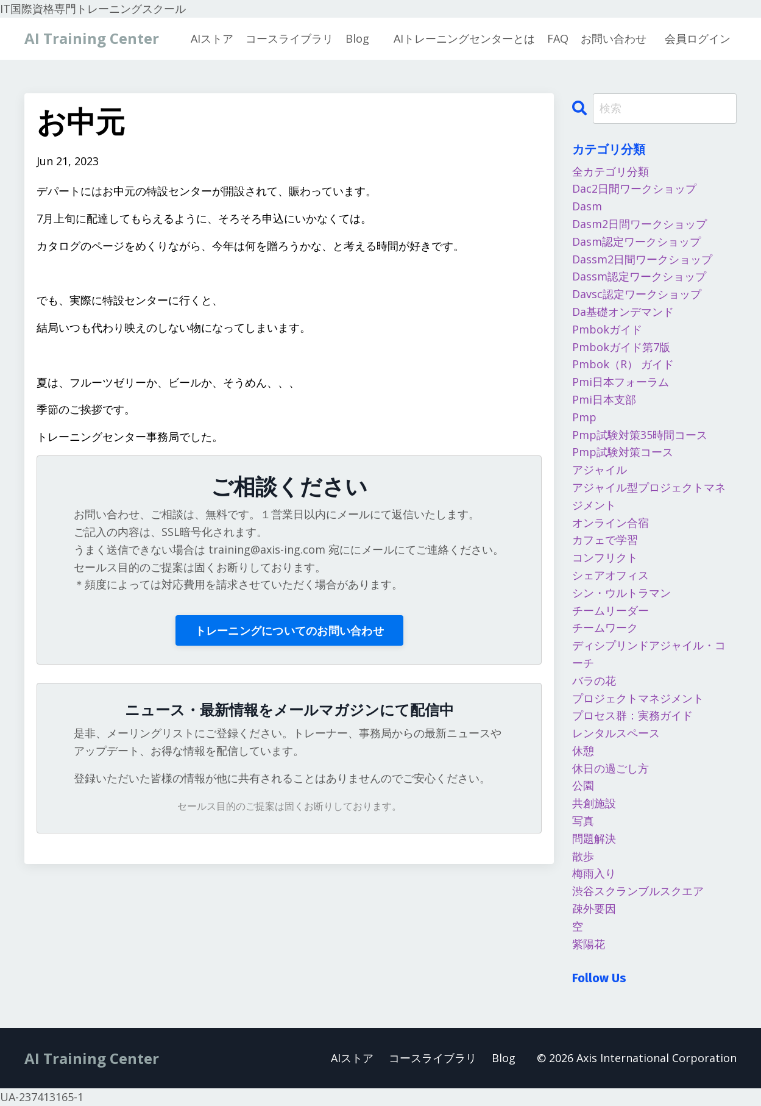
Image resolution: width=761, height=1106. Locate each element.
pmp (584, 417)
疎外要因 (594, 908)
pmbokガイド (607, 329)
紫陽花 (588, 944)
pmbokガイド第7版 (621, 347)
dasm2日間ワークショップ (639, 223)
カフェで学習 (605, 539)
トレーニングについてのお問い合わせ (289, 630)
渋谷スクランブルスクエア (638, 890)
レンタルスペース (616, 733)
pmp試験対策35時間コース (639, 434)
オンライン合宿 (610, 522)
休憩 (583, 750)
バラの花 (594, 680)
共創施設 (594, 803)
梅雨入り (594, 873)
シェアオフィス (610, 575)
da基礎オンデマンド (623, 311)
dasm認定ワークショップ (636, 241)
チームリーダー (610, 610)
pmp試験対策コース (622, 451)
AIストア (212, 38)
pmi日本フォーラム (620, 381)
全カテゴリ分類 (610, 171)
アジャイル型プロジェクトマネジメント (649, 496)
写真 (583, 820)
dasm (587, 206)
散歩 (583, 856)
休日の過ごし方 (610, 768)
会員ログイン (698, 38)
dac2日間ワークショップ (634, 188)
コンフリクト (605, 557)
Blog (357, 38)
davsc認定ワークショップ (636, 294)
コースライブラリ (289, 38)
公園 (583, 785)
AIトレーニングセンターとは (464, 38)
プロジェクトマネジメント (638, 698)
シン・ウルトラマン (621, 592)
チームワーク (605, 627)
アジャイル (599, 469)
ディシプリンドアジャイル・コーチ (649, 654)
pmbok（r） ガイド (623, 364)
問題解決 (594, 838)
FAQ (557, 38)
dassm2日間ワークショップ (642, 259)
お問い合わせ (613, 38)
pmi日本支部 (604, 399)
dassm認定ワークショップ (639, 276)
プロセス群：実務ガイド (632, 715)
